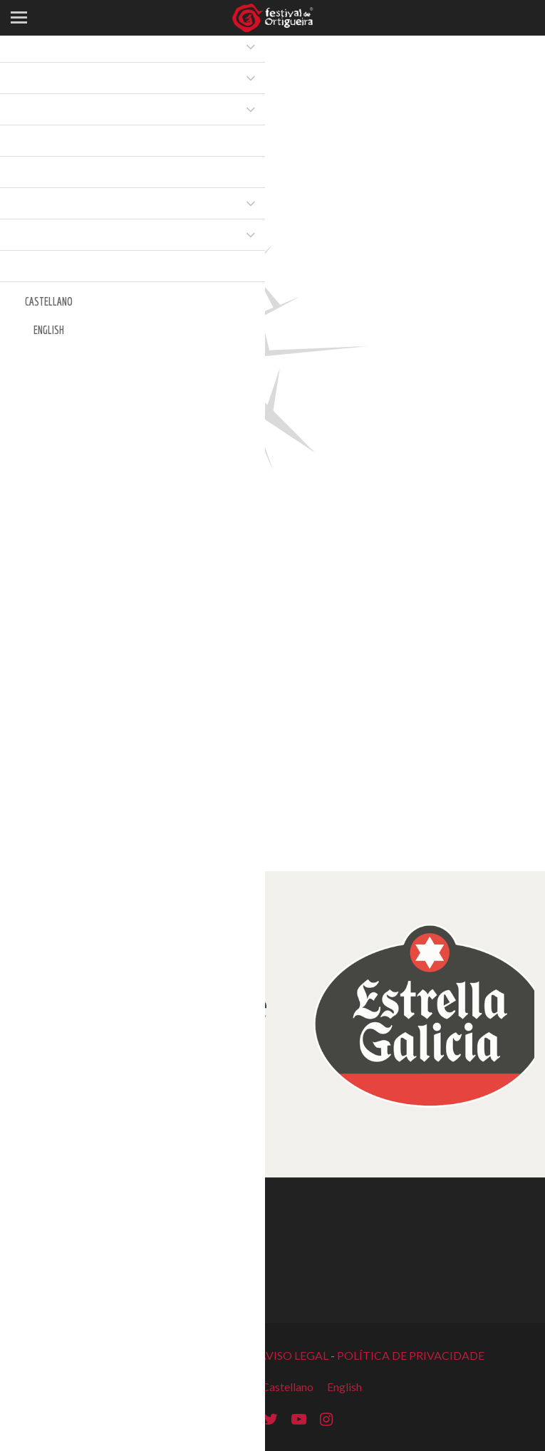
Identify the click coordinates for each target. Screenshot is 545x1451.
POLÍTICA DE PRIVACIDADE (410, 1355)
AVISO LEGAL (293, 1355)
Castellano (287, 1386)
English (344, 1386)
